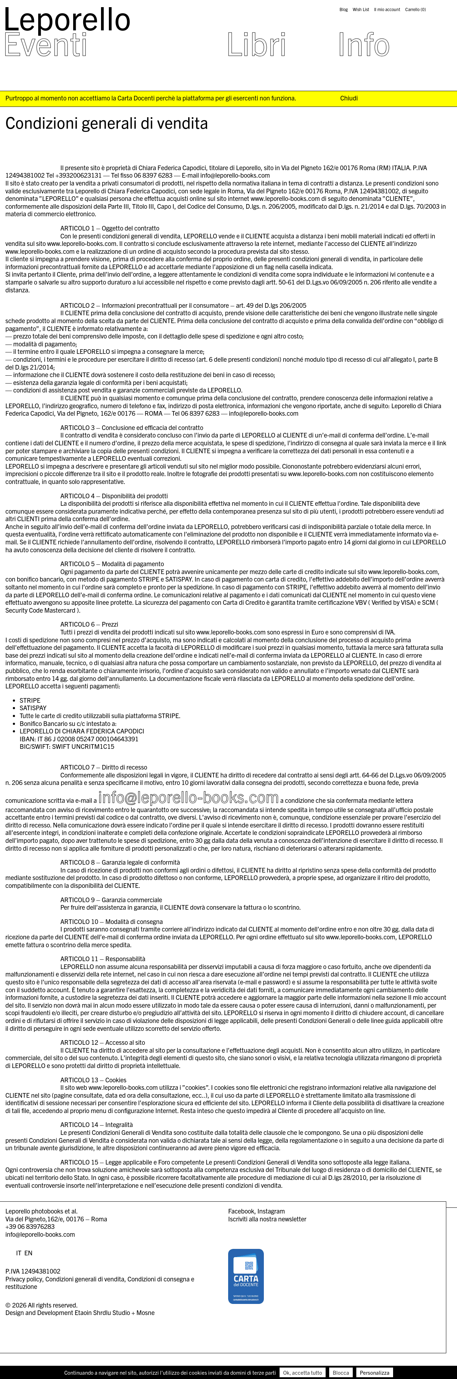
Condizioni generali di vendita (84, 1279)
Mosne (145, 1312)
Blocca (341, 1372)
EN (28, 1253)
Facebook (241, 1211)
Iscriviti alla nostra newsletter (267, 1219)
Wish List (361, 9)
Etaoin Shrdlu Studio (102, 1312)
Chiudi (349, 98)
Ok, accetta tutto (302, 1372)
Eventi (45, 42)
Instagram (271, 1211)
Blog (344, 9)
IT (18, 1253)
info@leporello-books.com (188, 796)
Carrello (415, 9)
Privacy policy (23, 1279)
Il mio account (387, 9)
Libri (256, 42)
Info (363, 42)
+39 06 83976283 (30, 1226)
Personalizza (375, 1372)
